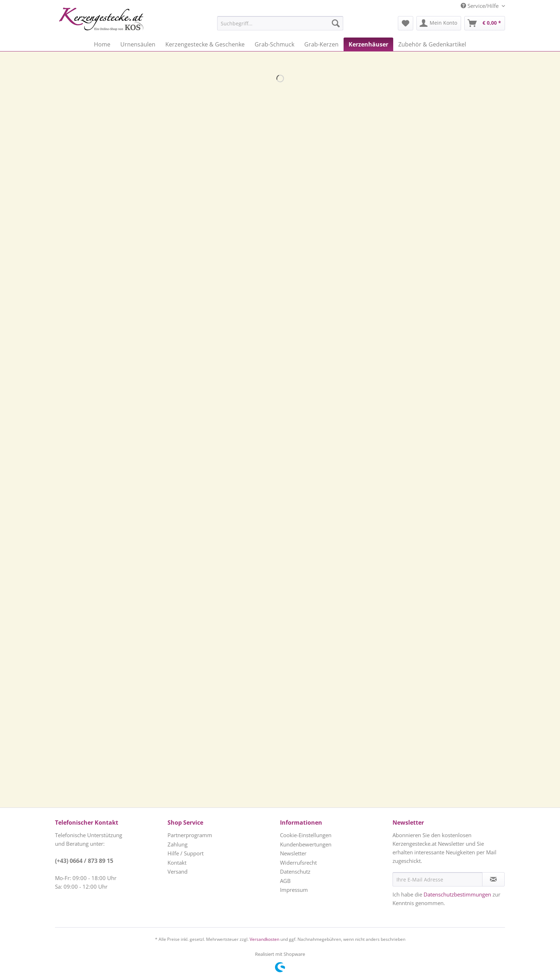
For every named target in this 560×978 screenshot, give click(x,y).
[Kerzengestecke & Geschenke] (205, 44)
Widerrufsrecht (298, 862)
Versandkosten (264, 939)
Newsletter (293, 853)
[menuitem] (262, 23)
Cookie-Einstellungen (305, 835)
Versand (178, 871)
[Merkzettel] (405, 23)
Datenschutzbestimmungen (457, 894)
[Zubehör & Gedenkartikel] (432, 44)
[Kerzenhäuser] (368, 44)
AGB (285, 880)
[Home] (102, 44)
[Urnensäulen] (137, 44)
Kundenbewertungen (305, 844)
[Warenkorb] (484, 23)
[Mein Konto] (438, 23)
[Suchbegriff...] (280, 23)
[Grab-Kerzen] (321, 44)
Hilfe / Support (186, 853)
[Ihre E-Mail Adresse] (437, 879)
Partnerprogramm (190, 835)
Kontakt (177, 862)
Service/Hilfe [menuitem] (480, 5)
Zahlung (178, 844)
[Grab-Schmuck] (274, 44)
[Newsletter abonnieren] (493, 879)
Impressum (294, 889)
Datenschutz (295, 871)
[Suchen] (335, 23)
